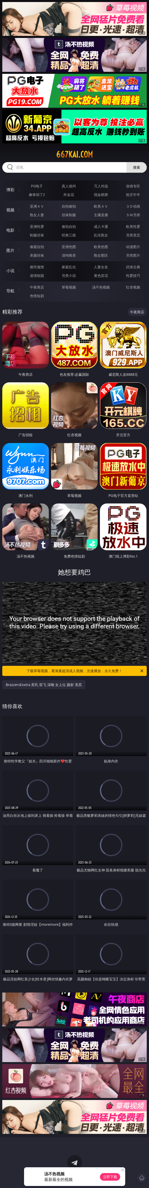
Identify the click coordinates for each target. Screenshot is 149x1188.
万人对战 (101, 186)
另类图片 (133, 255)
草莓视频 (69, 287)
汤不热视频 (101, 287)
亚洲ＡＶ (37, 206)
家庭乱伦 (69, 267)
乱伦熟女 (101, 235)
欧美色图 (101, 246)
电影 (10, 230)
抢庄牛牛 (133, 194)
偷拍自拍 (69, 226)
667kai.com (74, 154)
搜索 (136, 167)
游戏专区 (133, 186)
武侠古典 (133, 267)
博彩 (10, 189)
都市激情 (37, 267)
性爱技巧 (133, 275)
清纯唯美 (69, 255)
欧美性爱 (133, 226)
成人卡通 (101, 226)
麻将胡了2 (37, 194)
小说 (10, 270)
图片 (10, 250)
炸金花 (68, 194)
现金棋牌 (101, 194)
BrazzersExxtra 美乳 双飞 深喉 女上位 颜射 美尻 (44, 684)
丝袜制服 (69, 214)
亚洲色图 (69, 246)
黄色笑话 (101, 275)
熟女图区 (101, 255)
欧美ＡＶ (101, 206)
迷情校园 (37, 275)
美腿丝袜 (37, 255)
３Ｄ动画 (133, 206)
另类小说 (69, 275)
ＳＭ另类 (133, 214)
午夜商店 (37, 287)
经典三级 (69, 235)
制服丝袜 (37, 235)
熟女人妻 (37, 214)
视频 (10, 210)
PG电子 (37, 186)
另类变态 (133, 235)
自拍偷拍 (69, 206)
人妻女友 (101, 267)
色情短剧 (37, 295)
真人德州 (69, 186)
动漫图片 (133, 246)
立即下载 (110, 1176)
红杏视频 (133, 287)
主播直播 (101, 214)
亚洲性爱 (37, 226)
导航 (10, 291)
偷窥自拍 (37, 246)
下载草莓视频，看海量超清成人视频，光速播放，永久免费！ (85, 671)
